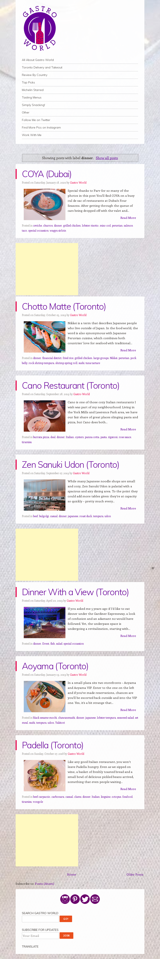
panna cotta (92, 437)
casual (54, 516)
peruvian (117, 225)
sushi (81, 363)
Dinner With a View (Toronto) (75, 591)
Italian (70, 437)
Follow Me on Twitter (36, 120)
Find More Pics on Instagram (41, 127)
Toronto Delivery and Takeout (42, 67)
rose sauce (125, 437)
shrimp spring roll (66, 363)
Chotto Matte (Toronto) (64, 306)
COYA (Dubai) (46, 173)
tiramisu (27, 442)
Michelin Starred (33, 90)
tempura (98, 516)
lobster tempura (106, 717)
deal (52, 437)
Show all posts (107, 157)
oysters (79, 437)
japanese (73, 516)
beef (35, 516)
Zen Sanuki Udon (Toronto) (70, 464)
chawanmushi (66, 717)
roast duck (85, 516)
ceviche (37, 225)
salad (59, 643)
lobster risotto (90, 225)
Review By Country (34, 75)
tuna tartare (93, 363)
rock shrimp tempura (41, 363)
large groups (101, 358)
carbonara (57, 796)
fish (52, 643)
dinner (58, 225)
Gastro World (78, 182)
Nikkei (113, 358)
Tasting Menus (31, 97)
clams (77, 796)
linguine (105, 796)
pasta (103, 437)
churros (48, 225)
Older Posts (134, 874)
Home (71, 874)
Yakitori (60, 722)
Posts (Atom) (44, 883)
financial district (51, 358)
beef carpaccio (41, 796)
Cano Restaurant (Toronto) (70, 385)
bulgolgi (44, 516)
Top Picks (28, 82)
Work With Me (31, 135)
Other (25, 112)
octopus (116, 796)
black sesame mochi (45, 717)
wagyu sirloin (58, 230)
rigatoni (113, 437)
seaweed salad (125, 717)
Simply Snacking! (33, 105)
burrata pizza (41, 437)
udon (108, 516)
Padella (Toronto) (52, 745)
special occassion (38, 230)
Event (45, 643)
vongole (38, 801)
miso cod (105, 225)
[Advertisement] (47, 269)
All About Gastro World (38, 60)
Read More (128, 217)
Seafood (127, 796)
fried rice (68, 358)
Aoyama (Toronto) (55, 666)
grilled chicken (72, 225)
